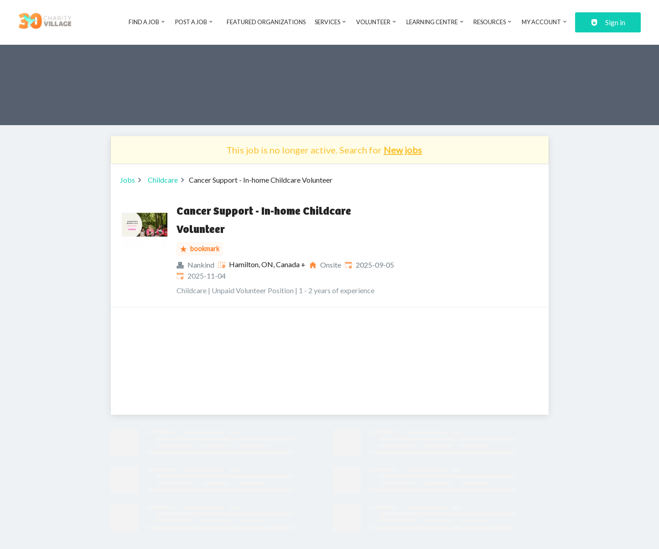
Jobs (127, 179)
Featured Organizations (266, 22)
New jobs (403, 149)
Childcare (163, 179)
